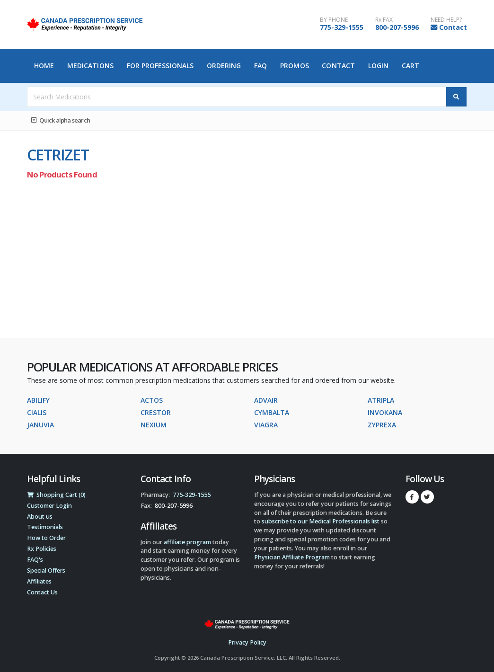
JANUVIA (40, 424)
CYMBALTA (271, 412)
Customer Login (49, 506)
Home (44, 65)
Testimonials (45, 527)
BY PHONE (334, 20)
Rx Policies (41, 549)
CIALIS (36, 412)
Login (378, 65)
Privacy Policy (247, 642)
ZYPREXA (382, 424)
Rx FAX (384, 20)
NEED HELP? (446, 20)
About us (40, 517)
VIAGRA (266, 424)
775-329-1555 (341, 27)
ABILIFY (38, 400)
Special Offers (46, 570)
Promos (294, 65)
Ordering (224, 65)
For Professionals (160, 65)
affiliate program (187, 542)
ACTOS (152, 400)
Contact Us (42, 592)
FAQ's (35, 560)
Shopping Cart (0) (56, 495)
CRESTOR (156, 412)
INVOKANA (385, 412)
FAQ (260, 65)
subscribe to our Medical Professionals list (320, 521)
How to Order (46, 538)
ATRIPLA (381, 400)
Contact (453, 27)
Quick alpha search (60, 120)
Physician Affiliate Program (292, 557)
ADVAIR (266, 400)
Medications (90, 65)
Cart (410, 65)
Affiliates (39, 581)
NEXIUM (154, 424)
